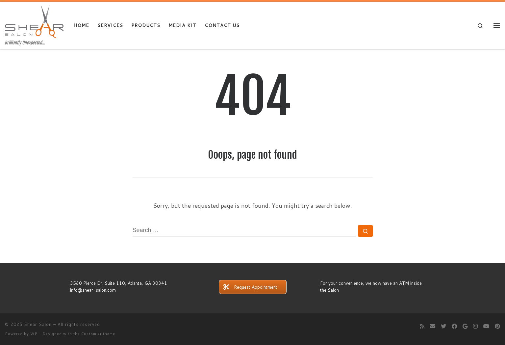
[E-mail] (432, 326)
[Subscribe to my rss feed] (422, 326)
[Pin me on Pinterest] (497, 326)
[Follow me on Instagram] (475, 326)
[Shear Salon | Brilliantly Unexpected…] (34, 20)
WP (34, 333)
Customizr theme (98, 333)
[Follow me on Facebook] (454, 326)
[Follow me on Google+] (465, 326)
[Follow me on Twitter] (443, 326)
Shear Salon (38, 324)
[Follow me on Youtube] (486, 326)
